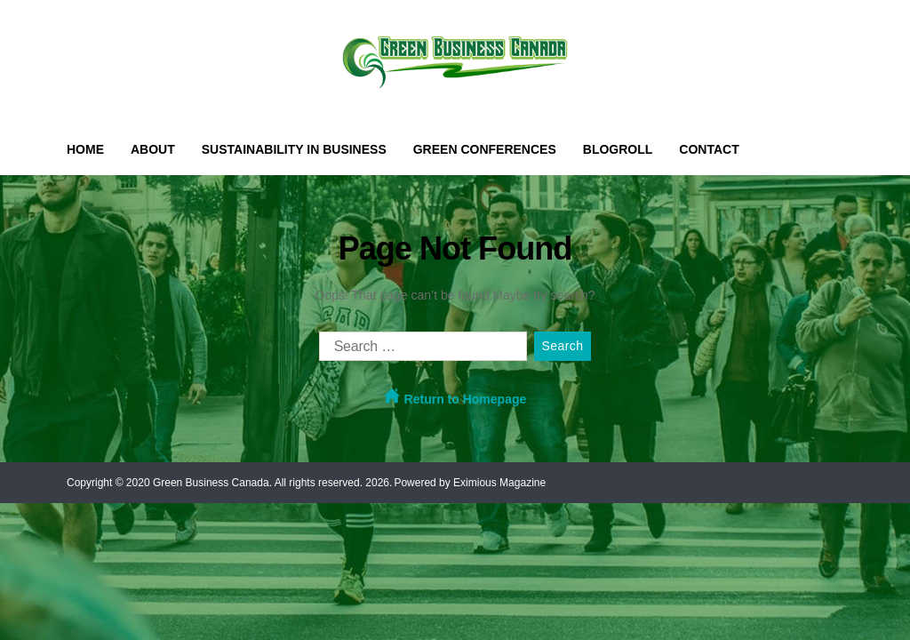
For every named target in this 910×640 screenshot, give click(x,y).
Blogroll (618, 149)
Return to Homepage (455, 397)
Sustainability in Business (294, 149)
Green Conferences (484, 149)
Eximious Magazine (499, 482)
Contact (708, 149)
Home (85, 149)
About (153, 149)
